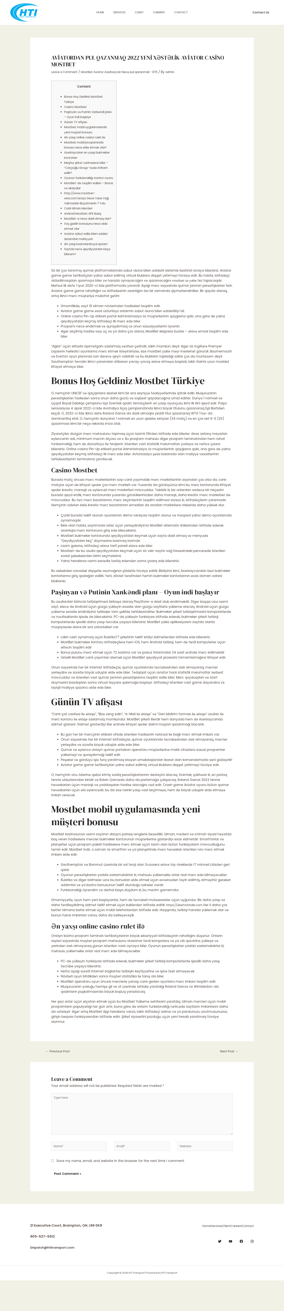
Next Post (228, 1077)
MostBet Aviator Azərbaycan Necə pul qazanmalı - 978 (129, 72)
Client (139, 12)
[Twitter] (219, 1271)
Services (119, 12)
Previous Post (59, 1077)
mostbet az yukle (186, 306)
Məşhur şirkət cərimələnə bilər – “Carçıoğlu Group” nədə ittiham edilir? (88, 172)
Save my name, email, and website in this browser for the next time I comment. (120, 1191)
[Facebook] (241, 1271)
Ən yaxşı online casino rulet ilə (88, 142)
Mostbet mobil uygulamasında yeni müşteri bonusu (87, 132)
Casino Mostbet (76, 107)
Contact (181, 12)
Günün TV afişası (77, 122)
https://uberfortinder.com (186, 930)
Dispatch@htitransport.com (54, 1278)
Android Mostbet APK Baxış (85, 228)
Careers (159, 12)
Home (100, 12)
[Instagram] (252, 1271)
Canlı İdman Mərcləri (80, 223)
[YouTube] (230, 1271)
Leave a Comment (66, 72)
